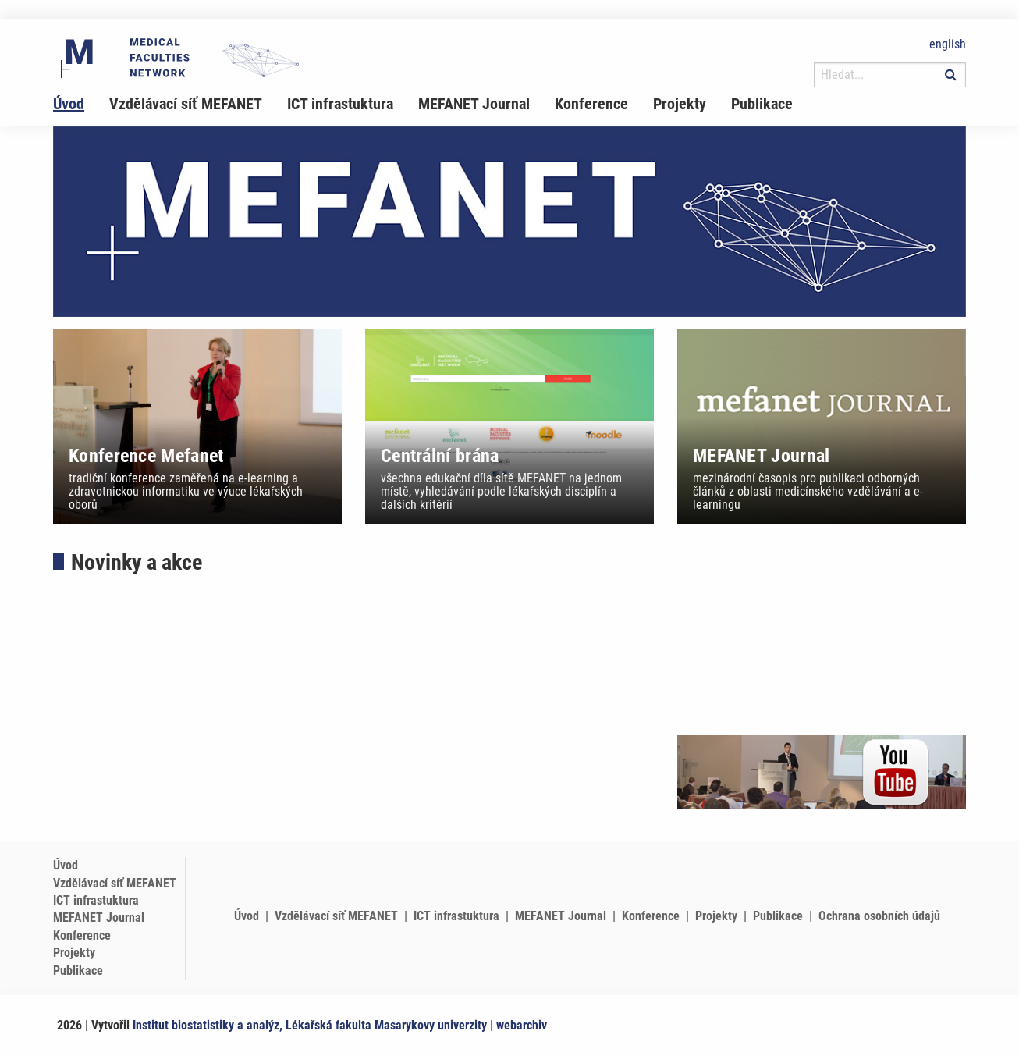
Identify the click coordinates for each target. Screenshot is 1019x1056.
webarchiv (521, 1025)
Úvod (68, 103)
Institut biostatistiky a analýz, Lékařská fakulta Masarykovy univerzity (310, 1025)
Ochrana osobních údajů (879, 915)
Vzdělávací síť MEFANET (185, 103)
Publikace (762, 103)
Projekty (679, 103)
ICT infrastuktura (340, 103)
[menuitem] (81, 103)
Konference (591, 103)
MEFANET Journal (474, 103)
